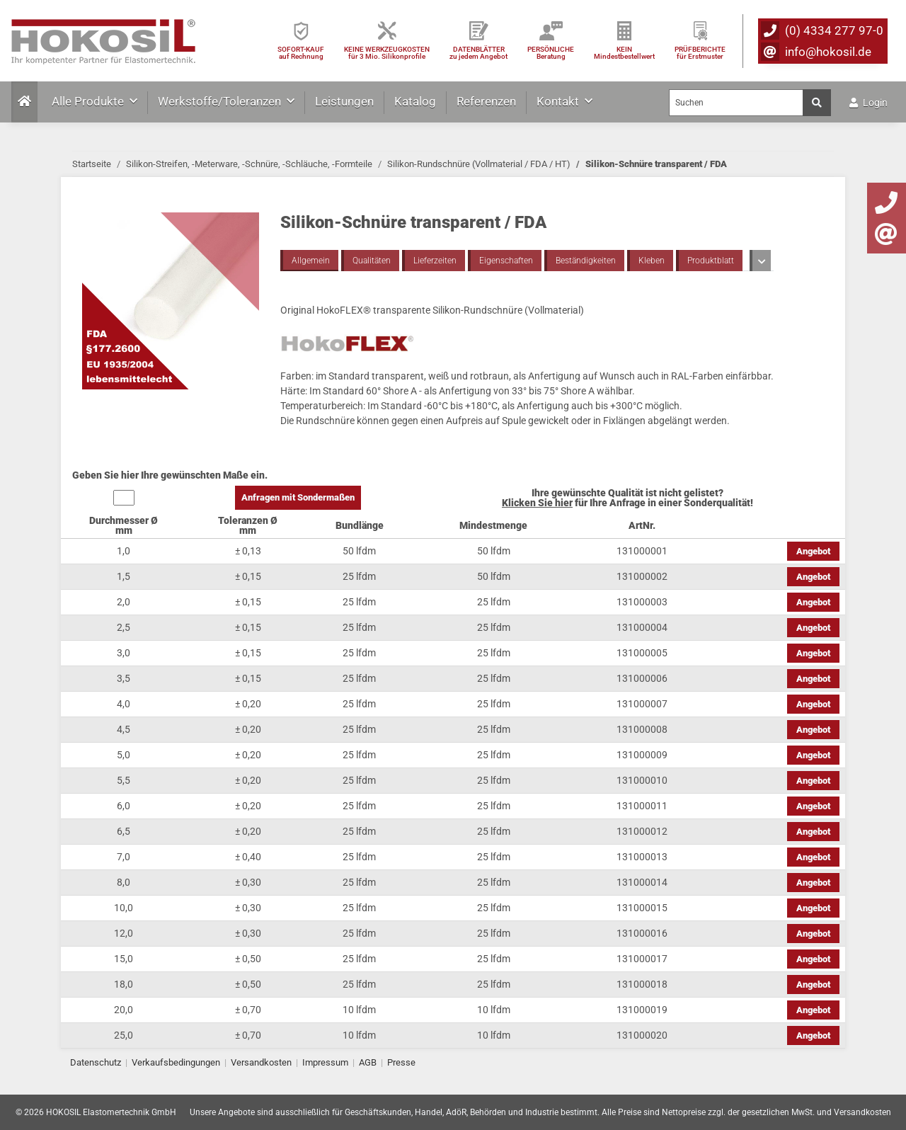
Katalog (415, 101)
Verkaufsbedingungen (176, 1062)
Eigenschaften (506, 261)
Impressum (325, 1062)
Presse (401, 1062)
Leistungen (344, 101)
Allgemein (311, 261)
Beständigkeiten (586, 261)
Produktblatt (710, 261)
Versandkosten (261, 1062)
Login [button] (868, 102)
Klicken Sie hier (537, 502)
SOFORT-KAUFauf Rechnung (300, 52)
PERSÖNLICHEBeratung (550, 52)
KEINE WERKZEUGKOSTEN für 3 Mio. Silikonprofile (387, 52)
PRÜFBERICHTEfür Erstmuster (700, 52)
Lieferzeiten (435, 261)
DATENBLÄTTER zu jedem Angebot (478, 52)
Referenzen (486, 101)
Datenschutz (95, 1062)
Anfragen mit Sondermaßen (298, 497)
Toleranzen (777, 261)
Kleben (651, 261)
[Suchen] (736, 102)
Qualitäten (371, 261)
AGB (368, 1062)
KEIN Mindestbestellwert (624, 52)
